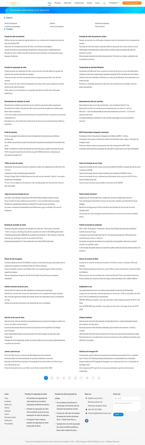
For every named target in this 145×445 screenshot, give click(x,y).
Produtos (8, 401)
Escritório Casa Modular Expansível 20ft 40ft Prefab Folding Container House (32, 198)
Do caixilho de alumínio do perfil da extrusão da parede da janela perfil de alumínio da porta (34, 143)
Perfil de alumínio (11, 132)
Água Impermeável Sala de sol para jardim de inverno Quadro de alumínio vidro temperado (32, 335)
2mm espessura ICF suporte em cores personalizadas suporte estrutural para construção (106, 369)
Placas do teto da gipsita (13, 259)
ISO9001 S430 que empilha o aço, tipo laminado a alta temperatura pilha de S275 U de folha (109, 301)
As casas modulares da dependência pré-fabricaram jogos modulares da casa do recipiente (33, 208)
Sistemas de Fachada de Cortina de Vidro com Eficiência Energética (28, 47)
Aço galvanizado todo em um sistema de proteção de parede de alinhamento (106, 290)
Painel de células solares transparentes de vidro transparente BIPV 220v (104, 145)
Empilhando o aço (85, 287)
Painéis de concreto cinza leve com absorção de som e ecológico (27, 303)
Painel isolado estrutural (88, 194)
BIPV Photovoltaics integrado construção (94, 132)
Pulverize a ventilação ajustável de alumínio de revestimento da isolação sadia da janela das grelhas (107, 85)
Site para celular (10, 417)
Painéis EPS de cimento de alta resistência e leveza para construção (28, 290)
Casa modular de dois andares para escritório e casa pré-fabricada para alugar (32, 201)
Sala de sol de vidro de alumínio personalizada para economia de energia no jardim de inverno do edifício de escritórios (35, 322)
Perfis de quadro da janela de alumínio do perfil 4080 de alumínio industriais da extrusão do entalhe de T (32, 153)
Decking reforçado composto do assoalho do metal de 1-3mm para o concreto (32, 229)
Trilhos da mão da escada (14, 163)
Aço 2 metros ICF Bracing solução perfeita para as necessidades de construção (107, 358)
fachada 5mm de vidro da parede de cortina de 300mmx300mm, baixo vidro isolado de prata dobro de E (68, 427)
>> (99, 378)
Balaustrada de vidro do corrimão (91, 101)
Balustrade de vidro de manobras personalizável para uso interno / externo (105, 108)
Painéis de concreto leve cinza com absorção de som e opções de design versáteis (34, 293)
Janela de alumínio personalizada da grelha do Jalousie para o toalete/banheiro (32, 50)
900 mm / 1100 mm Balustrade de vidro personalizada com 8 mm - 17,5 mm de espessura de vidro (107, 113)
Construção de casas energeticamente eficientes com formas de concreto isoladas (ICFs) (108, 215)
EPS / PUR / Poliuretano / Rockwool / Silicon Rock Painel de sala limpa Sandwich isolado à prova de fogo (107, 230)
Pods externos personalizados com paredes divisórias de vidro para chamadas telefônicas (32, 91)
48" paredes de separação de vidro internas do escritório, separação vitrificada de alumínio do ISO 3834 (38, 401)
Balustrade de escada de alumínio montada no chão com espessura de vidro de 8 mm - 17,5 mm (35, 168)
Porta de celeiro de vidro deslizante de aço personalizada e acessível (29, 358)
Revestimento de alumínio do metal (17, 101)
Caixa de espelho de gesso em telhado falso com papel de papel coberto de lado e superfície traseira (33, 270)
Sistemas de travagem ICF (88, 351)
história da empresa (102, 23)
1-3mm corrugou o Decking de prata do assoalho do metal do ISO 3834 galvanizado (34, 232)
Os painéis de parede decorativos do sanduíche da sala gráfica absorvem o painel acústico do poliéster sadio (108, 242)
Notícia (7, 408)
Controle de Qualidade (12, 26)
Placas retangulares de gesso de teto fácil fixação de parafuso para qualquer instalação (31, 276)
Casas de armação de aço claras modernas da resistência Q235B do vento (105, 173)
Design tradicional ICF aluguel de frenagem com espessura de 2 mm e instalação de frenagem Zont (108, 363)
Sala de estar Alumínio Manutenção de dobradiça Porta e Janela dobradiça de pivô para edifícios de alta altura (108, 322)
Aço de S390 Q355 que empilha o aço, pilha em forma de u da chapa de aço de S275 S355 (109, 307)
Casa (6, 398)
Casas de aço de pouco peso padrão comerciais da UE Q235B (101, 183)
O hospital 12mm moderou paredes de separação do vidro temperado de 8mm (37, 423)
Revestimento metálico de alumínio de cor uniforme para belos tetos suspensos (33, 105)
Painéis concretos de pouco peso (16, 287)
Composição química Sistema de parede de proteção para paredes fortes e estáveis (108, 355)
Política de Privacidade (9, 422)
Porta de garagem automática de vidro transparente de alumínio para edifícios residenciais (32, 137)
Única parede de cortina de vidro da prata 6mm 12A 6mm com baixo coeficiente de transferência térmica (108, 57)
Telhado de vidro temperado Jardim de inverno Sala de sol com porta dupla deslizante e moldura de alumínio (35, 341)
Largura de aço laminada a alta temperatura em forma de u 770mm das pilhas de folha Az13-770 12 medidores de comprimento (109, 295)
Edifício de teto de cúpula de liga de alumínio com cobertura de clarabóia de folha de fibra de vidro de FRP (34, 41)
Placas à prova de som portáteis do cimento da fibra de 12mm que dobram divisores (109, 275)
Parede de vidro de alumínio (14, 36)
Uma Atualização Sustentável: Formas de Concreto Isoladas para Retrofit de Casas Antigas (108, 202)
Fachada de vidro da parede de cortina (92, 36)
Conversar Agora (132, 3)
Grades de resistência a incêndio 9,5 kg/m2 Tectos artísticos (26, 266)
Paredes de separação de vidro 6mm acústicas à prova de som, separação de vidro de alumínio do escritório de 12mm (38, 412)
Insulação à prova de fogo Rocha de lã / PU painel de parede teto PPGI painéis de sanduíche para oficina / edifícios (107, 236)
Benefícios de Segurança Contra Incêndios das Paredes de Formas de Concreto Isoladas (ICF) (107, 208)
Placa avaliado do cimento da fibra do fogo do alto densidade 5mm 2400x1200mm (108, 278)
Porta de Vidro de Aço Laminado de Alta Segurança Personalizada (28, 355)
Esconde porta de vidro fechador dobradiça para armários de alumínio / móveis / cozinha (107, 329)
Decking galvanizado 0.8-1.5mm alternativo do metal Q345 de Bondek (29, 241)
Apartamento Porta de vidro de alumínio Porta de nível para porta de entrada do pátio (109, 334)
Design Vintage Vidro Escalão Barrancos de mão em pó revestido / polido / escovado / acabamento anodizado (35, 178)
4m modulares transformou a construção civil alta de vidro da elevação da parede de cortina (68, 406)
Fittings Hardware (85, 317)
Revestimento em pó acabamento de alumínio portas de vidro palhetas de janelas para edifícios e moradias (109, 338)
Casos (7, 414)
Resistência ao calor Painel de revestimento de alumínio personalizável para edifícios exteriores (34, 122)
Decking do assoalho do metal (15, 225)
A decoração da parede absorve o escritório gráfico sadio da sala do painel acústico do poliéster (109, 249)
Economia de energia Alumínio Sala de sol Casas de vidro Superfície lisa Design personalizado (32, 329)
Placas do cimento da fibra (88, 259)
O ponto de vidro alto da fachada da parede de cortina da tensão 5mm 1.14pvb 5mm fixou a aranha (68, 416)
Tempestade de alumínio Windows (91, 67)
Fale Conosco (100, 26)
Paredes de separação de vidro (15, 67)
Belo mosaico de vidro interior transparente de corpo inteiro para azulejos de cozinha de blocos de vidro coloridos (34, 85)
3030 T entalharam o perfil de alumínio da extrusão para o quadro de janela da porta (34, 149)
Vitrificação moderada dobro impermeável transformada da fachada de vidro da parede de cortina (107, 51)
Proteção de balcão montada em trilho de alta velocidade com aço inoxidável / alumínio (106, 119)
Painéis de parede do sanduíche (90, 225)
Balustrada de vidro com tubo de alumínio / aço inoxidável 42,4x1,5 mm (104, 105)
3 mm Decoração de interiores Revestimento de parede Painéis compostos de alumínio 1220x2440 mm (35, 116)
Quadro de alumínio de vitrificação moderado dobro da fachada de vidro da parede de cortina (109, 41)
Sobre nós (8, 405)
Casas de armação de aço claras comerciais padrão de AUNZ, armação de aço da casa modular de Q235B (109, 168)
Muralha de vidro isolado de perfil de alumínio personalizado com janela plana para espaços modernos (34, 54)
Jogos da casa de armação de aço (17, 194)
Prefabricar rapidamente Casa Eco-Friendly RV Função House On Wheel (30, 204)
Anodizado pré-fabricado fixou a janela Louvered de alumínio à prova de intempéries (108, 71)
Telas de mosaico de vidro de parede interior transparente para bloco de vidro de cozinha (33, 79)
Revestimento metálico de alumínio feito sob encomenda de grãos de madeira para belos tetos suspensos (34, 109)
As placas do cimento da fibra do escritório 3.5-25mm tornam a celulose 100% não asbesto (108, 264)
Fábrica (52, 23)
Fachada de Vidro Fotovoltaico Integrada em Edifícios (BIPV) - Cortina (103, 136)
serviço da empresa (57, 26)
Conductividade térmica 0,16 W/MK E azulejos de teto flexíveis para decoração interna (35, 263)
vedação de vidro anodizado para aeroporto (20, 173)
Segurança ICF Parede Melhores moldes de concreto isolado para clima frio (105, 198)
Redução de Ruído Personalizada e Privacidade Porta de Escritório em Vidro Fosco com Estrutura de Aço (34, 363)
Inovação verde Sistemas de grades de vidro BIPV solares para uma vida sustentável (108, 149)
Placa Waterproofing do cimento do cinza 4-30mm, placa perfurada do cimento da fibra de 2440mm (109, 270)
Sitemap (7, 411)
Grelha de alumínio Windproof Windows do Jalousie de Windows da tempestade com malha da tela (109, 79)
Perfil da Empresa (11, 23)
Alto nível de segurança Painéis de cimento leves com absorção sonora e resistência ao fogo (34, 298)
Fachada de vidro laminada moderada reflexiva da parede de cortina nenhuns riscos (108, 47)
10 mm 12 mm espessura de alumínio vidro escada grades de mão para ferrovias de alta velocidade (34, 184)
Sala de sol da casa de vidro (14, 317)
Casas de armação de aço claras (90, 163)
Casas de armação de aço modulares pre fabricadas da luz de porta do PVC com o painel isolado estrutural (108, 178)
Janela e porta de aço (12, 351)
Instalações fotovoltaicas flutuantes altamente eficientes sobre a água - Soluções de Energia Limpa (109, 140)
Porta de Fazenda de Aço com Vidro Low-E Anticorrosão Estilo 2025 (28, 368)
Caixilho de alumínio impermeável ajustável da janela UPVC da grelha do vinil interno (109, 74)
